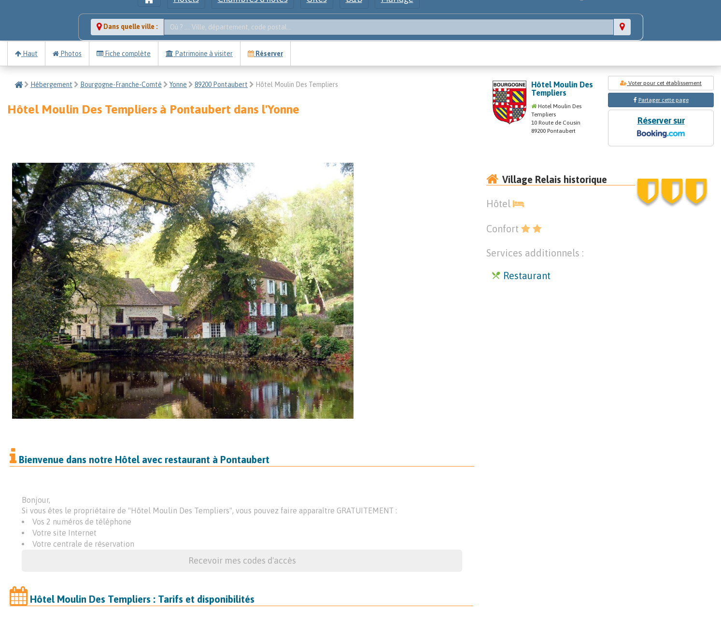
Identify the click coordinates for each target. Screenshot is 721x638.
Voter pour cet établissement (661, 83)
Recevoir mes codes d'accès (242, 560)
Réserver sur (661, 128)
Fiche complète (124, 53)
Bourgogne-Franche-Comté (121, 84)
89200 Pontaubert (221, 84)
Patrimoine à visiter (199, 53)
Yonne (178, 84)
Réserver (265, 53)
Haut (26, 53)
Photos (67, 53)
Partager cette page (663, 100)
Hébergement (51, 84)
